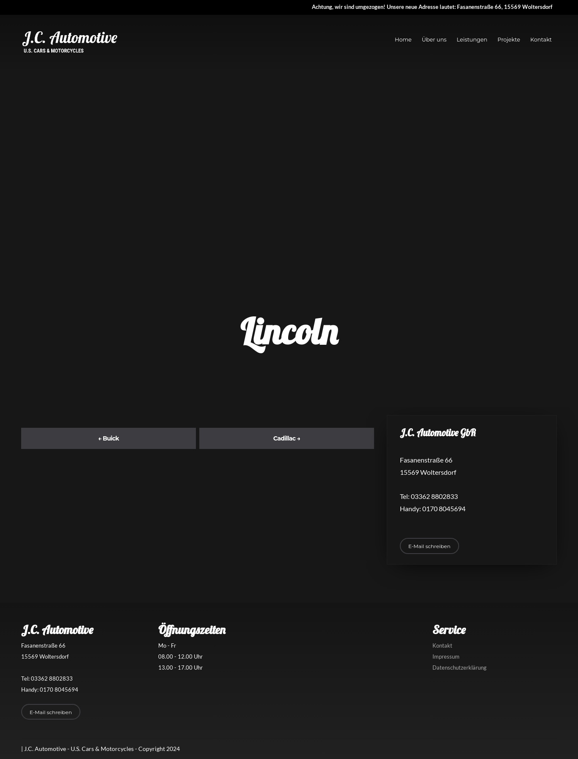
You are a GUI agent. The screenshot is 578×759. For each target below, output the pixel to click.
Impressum (446, 656)
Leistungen (472, 39)
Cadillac (286, 438)
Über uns (434, 39)
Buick (108, 438)
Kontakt (541, 39)
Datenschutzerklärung (459, 667)
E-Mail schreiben (429, 546)
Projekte (509, 39)
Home (403, 39)
